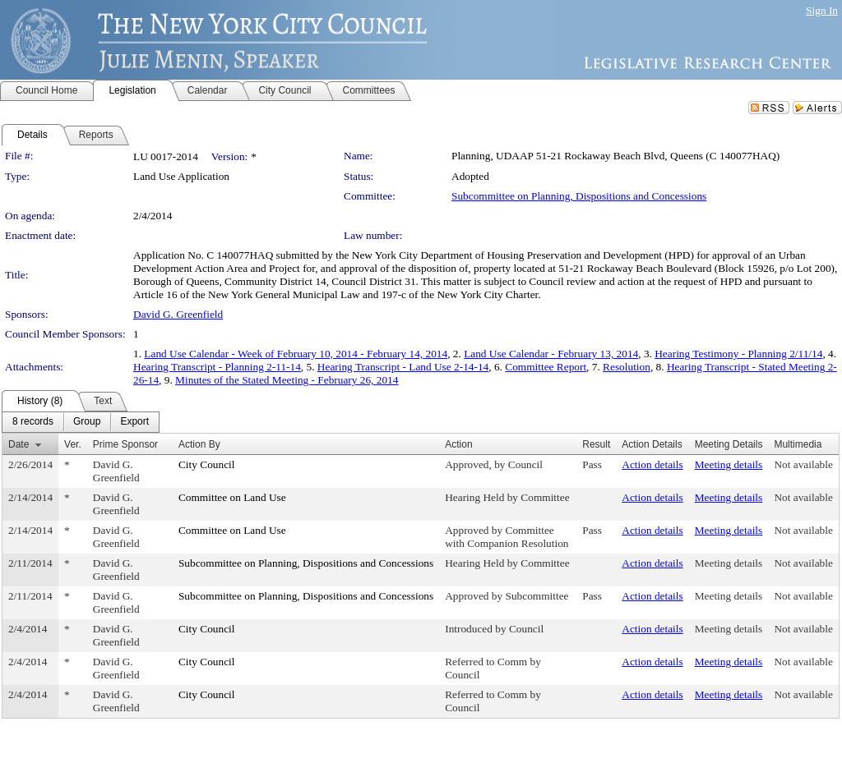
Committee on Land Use (232, 497)
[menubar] (81, 422)
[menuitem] (32, 422)
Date (18, 444)
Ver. (72, 444)
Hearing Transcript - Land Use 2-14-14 (402, 367)
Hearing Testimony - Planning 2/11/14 (738, 353)
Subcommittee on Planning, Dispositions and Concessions (578, 196)
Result (596, 444)
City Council (206, 464)
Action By (199, 444)
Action (458, 444)
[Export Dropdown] (134, 422)
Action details (652, 464)
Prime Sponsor (125, 444)
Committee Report (545, 367)
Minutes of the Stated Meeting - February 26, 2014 (286, 380)
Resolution (626, 367)
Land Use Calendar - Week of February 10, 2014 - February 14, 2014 (295, 353)
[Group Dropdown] (86, 422)
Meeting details (729, 464)
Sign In (822, 10)
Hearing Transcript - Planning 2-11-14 (217, 367)
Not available (803, 464)
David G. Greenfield (178, 314)
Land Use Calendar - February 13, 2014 (551, 353)
